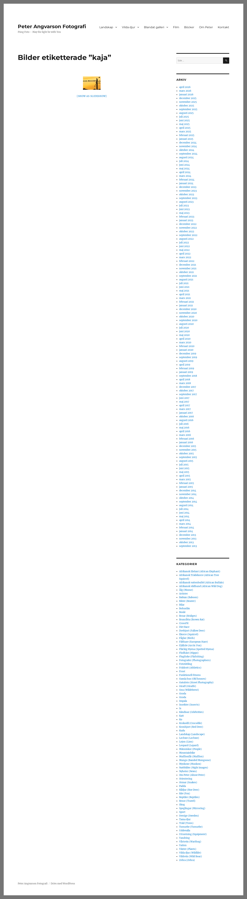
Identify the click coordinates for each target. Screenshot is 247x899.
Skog (182, 804)
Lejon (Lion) (186, 741)
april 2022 (184, 253)
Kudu (182, 730)
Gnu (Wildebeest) (189, 689)
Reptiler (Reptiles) (189, 797)
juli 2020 (184, 327)
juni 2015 (184, 468)
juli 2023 (184, 205)
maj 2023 (184, 212)
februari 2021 (186, 301)
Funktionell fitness (190, 675)
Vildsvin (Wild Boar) (190, 856)
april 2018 (184, 379)
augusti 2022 (186, 238)
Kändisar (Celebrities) (191, 712)
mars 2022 (185, 257)
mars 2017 (185, 409)
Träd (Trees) (186, 823)
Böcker (189, 27)
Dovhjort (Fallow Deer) (192, 630)
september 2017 (188, 394)
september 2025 (188, 109)
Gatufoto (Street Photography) (196, 682)
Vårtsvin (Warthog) (190, 841)
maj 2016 (184, 427)
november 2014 (187, 494)
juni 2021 (184, 287)
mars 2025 (185, 131)
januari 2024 (186, 183)
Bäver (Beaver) (187, 601)
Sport (182, 812)
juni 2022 (184, 246)
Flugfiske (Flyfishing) (191, 656)
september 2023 (188, 198)
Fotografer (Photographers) (195, 660)
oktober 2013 (186, 542)
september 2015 (188, 457)
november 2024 (188, 146)
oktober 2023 (186, 194)
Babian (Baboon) (188, 597)
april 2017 (184, 405)
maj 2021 (184, 290)
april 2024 (184, 172)
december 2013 (187, 534)
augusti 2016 (186, 420)
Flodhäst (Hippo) (189, 652)
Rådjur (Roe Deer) (189, 789)
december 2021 (187, 264)
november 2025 (188, 101)
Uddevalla (184, 830)
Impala (183, 700)
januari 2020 (186, 349)
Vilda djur (128, 27)
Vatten (183, 845)
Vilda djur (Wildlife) (190, 852)
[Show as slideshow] (92, 96)
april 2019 (184, 364)
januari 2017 (186, 412)
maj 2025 (184, 124)
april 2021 (184, 294)
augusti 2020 (186, 324)
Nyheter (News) (188, 771)
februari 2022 (186, 261)
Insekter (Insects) (189, 704)
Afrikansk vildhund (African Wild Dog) (201, 586)
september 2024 (188, 153)
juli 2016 (184, 423)
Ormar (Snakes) (188, 782)
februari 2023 (186, 216)
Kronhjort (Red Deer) (191, 726)
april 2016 (184, 431)
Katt (181, 715)
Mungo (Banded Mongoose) (195, 760)
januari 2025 (186, 138)
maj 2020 (184, 335)
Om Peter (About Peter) (192, 775)
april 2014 (184, 520)
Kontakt (223, 27)
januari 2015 (186, 486)
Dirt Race (184, 626)
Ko (180, 719)
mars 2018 (185, 383)
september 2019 (188, 357)
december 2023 (187, 187)
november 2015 (187, 449)
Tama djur (185, 819)
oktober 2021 (186, 272)
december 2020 (187, 309)
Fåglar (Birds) (187, 638)
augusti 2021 (186, 279)
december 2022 (187, 224)
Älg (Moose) (186, 589)
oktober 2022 (186, 231)
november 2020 (188, 312)
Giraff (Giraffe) (187, 686)
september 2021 (188, 275)
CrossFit (184, 623)
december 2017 (187, 386)
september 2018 (188, 375)
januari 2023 (186, 220)
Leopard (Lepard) (189, 745)
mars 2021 (185, 298)
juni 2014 (184, 512)
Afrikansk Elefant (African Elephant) (199, 571)
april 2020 (184, 338)
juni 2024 (184, 164)
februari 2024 (186, 179)
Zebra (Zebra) (187, 860)
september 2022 (188, 235)
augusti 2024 (186, 157)
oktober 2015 (186, 453)
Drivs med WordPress (63, 883)
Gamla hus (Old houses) (192, 678)
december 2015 (187, 446)
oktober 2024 (186, 150)
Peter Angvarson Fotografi (52, 26)
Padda (182, 786)
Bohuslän (184, 608)
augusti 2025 (186, 113)
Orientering (185, 778)
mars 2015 (185, 479)
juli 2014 (184, 509)
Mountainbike (187, 752)
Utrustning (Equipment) (193, 834)
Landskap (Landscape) (192, 734)
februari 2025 (186, 135)
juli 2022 (184, 242)
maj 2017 (184, 401)
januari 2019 (186, 372)
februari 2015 (186, 483)
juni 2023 (184, 209)
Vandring (184, 837)
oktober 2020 (186, 316)
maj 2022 (184, 249)
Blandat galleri (154, 27)
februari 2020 (186, 346)
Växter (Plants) (187, 849)
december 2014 (187, 490)
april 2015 (184, 475)
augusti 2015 (186, 460)
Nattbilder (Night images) (193, 767)
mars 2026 (185, 90)
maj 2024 (184, 168)
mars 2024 (185, 175)
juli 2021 (184, 283)
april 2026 (185, 87)
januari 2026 (186, 94)
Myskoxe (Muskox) (190, 763)
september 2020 (188, 320)
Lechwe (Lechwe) (189, 738)
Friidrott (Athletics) (190, 667)
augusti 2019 (186, 361)
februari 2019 (186, 368)
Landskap (106, 27)
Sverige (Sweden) (189, 815)
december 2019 (187, 353)
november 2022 (188, 227)
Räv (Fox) (184, 793)
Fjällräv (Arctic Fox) (190, 645)
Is (180, 708)
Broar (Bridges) (188, 615)
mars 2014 (185, 523)
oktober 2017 (186, 390)
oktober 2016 (186, 416)
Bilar (181, 604)
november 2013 (187, 538)
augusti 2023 (186, 201)
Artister (183, 593)
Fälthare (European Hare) (193, 641)
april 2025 (184, 127)
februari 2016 (186, 438)
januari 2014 (186, 531)
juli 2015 (184, 464)
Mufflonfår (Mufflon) (191, 756)
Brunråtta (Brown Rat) (192, 619)
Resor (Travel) (187, 800)
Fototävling (185, 663)
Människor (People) (190, 749)
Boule (182, 612)
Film (176, 27)
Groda (182, 693)
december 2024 (187, 142)
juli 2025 (184, 116)
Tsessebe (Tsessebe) (191, 826)
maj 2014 (184, 516)
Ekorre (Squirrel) (188, 634)
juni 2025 (184, 120)
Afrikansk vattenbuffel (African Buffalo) (201, 582)
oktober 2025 (186, 105)
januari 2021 (186, 305)
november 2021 (187, 268)
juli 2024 (184, 161)
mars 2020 (185, 342)
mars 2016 (185, 435)
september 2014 (188, 501)
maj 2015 (184, 472)
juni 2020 (184, 331)
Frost (182, 671)
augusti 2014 (186, 505)
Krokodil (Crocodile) (190, 723)
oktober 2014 (186, 497)
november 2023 (188, 190)
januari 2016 (186, 442)
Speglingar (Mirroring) (192, 808)
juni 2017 (184, 398)
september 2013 (188, 546)
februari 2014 (186, 527)
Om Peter (206, 27)
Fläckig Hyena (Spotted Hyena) (196, 649)
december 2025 (187, 98)
